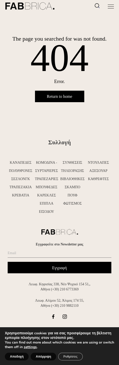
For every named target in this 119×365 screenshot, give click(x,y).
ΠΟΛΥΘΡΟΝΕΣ (20, 171)
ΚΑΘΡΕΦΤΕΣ (98, 179)
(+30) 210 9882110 (65, 306)
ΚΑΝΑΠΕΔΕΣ (20, 162)
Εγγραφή (59, 268)
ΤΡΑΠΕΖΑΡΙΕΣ (46, 179)
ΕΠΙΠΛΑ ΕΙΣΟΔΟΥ (46, 208)
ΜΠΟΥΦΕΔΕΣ (46, 187)
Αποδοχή (16, 357)
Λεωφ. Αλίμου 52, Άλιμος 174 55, (59, 300)
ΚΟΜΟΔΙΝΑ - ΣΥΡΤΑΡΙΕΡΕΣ (46, 167)
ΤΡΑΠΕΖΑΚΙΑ (20, 187)
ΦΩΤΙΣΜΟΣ (72, 203)
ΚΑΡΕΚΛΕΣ (46, 195)
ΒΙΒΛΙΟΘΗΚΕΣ (72, 179)
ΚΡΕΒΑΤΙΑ (20, 195)
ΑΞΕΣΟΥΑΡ (98, 171)
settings (30, 347)
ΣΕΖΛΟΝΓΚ (20, 179)
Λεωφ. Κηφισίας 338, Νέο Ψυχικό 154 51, (59, 284)
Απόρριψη (43, 357)
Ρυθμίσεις (70, 357)
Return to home (59, 96)
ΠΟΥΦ (72, 195)
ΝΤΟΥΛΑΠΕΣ (98, 162)
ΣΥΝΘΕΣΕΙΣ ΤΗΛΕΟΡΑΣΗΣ (72, 167)
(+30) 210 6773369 (65, 289)
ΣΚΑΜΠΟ (72, 187)
